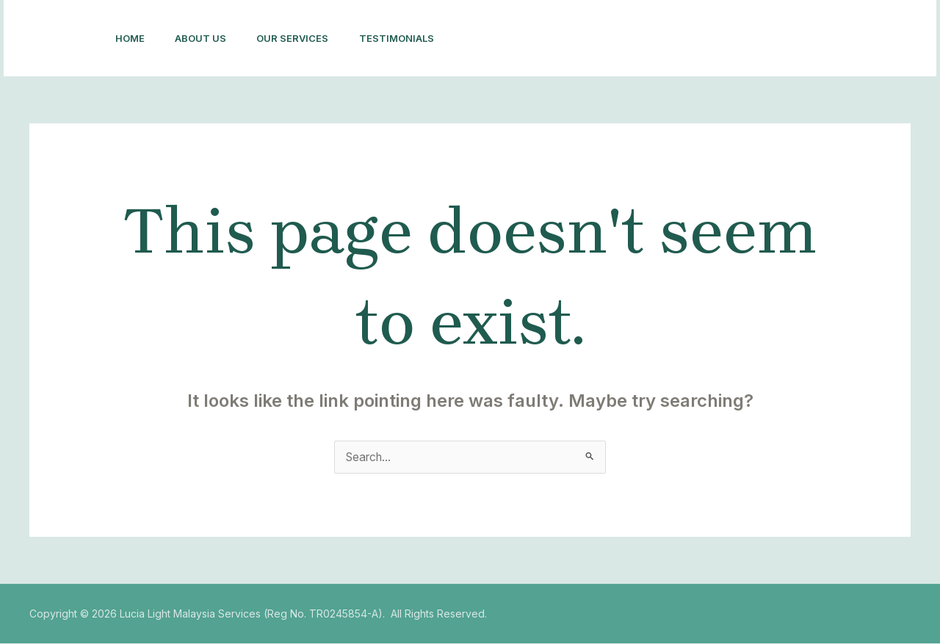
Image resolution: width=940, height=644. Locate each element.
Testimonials (413, 38)
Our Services (305, 38)
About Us (208, 38)
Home (132, 38)
